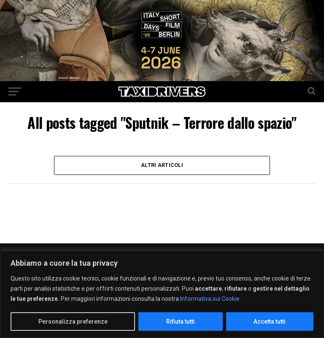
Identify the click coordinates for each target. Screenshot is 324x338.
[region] (162, 294)
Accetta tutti (270, 321)
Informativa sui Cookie (210, 298)
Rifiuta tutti (180, 321)
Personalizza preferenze (73, 321)
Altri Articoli (162, 165)
